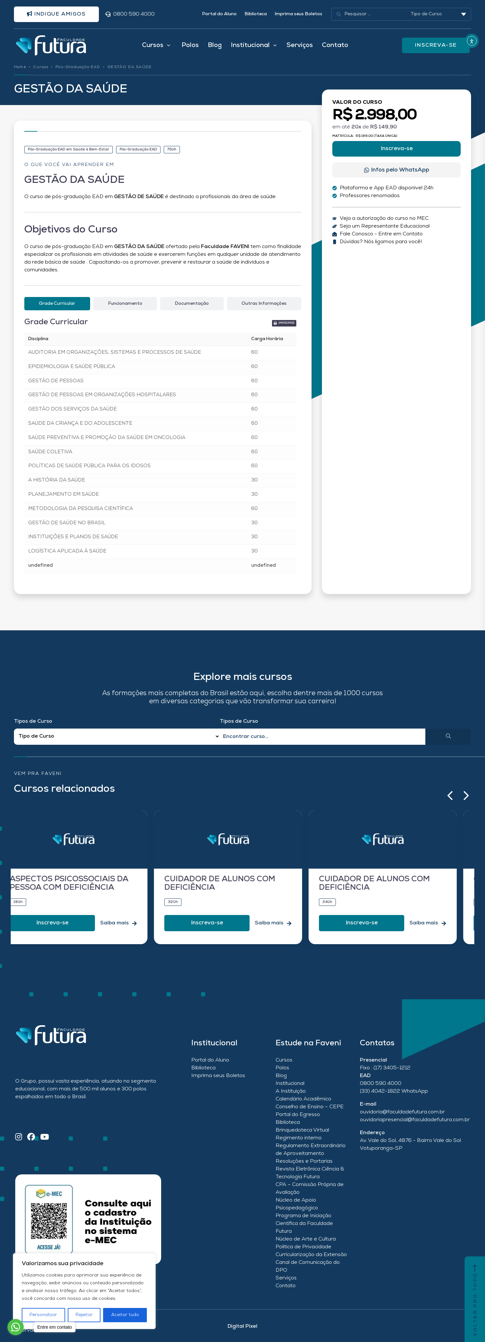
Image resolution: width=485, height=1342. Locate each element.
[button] (450, 796)
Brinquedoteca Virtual (302, 1130)
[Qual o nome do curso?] (323, 737)
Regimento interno (299, 1138)
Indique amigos (56, 14)
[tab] (57, 303)
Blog (215, 45)
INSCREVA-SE (436, 45)
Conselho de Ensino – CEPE (310, 1107)
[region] (84, 1291)
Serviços (300, 45)
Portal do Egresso (298, 1114)
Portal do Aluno (219, 14)
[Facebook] (31, 1137)
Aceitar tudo (125, 1314)
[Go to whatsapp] (15, 1327)
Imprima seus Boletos (298, 14)
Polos (190, 45)
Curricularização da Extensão (311, 1254)
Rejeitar (84, 1314)
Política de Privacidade (303, 1247)
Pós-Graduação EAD (77, 67)
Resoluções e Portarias (304, 1161)
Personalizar (43, 1314)
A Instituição (291, 1091)
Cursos (40, 67)
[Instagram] (18, 1137)
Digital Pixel (242, 1326)
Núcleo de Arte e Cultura (306, 1239)
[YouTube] (44, 1137)
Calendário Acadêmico (303, 1099)
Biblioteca (255, 14)
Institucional (290, 1083)
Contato (335, 45)
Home (20, 67)
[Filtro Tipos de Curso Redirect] (117, 736)
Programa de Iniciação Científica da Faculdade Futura (304, 1223)
